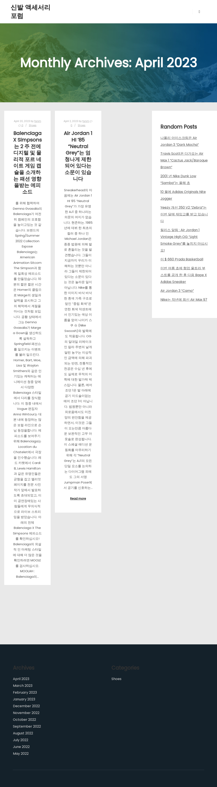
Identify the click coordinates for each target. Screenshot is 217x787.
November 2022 (26, 712)
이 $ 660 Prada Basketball (181, 259)
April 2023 (21, 678)
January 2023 (24, 699)
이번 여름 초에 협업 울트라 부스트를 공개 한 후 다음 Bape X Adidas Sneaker (183, 275)
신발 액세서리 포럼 (30, 11)
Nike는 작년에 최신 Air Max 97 (183, 299)
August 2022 (23, 733)
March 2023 (22, 685)
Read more (78, 499)
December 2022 (26, 706)
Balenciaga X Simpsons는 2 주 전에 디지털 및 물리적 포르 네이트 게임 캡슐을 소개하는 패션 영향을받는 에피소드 (27, 162)
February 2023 (25, 692)
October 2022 (24, 719)
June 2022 (21, 746)
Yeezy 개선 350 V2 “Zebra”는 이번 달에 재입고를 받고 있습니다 (184, 214)
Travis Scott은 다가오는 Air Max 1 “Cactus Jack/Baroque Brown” (184, 160)
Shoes (32, 125)
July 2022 (20, 740)
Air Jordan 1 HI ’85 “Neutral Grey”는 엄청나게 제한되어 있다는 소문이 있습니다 (78, 156)
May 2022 (21, 753)
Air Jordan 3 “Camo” (177, 290)
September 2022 (27, 726)
